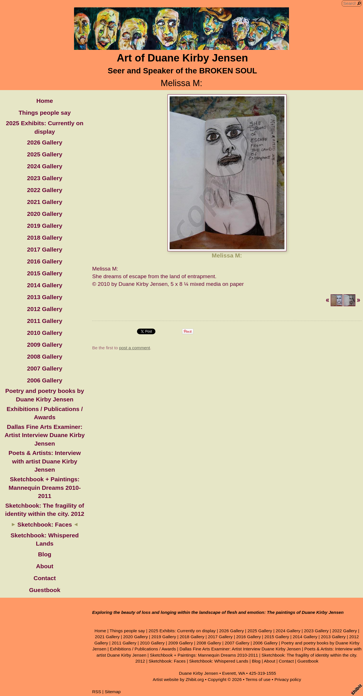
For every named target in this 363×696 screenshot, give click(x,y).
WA (241, 673)
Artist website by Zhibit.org (178, 679)
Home (44, 100)
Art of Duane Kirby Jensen (182, 58)
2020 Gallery (44, 213)
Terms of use (258, 679)
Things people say (44, 112)
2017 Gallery (44, 249)
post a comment (134, 347)
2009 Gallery (44, 344)
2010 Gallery (44, 332)
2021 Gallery (44, 202)
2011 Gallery (44, 321)
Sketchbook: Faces (44, 524)
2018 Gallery (44, 237)
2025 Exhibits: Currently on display (182, 630)
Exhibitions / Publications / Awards (143, 648)
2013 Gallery (44, 297)
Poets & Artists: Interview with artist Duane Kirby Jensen (45, 461)
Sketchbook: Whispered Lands (218, 661)
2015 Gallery (44, 273)
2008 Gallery (44, 356)
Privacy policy (288, 679)
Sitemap (113, 691)
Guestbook (44, 590)
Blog (44, 554)
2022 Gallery (44, 190)
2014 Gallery (44, 285)
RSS (96, 691)
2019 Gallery (44, 225)
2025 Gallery (44, 154)
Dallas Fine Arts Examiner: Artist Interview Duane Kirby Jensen (45, 435)
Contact (44, 578)
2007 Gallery (44, 368)
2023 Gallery (44, 178)
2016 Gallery (44, 261)
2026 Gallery (44, 142)
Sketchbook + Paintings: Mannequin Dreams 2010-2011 (45, 487)
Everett (229, 673)
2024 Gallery (44, 166)
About (44, 566)
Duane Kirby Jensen (198, 673)
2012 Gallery (44, 309)
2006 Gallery (44, 380)
